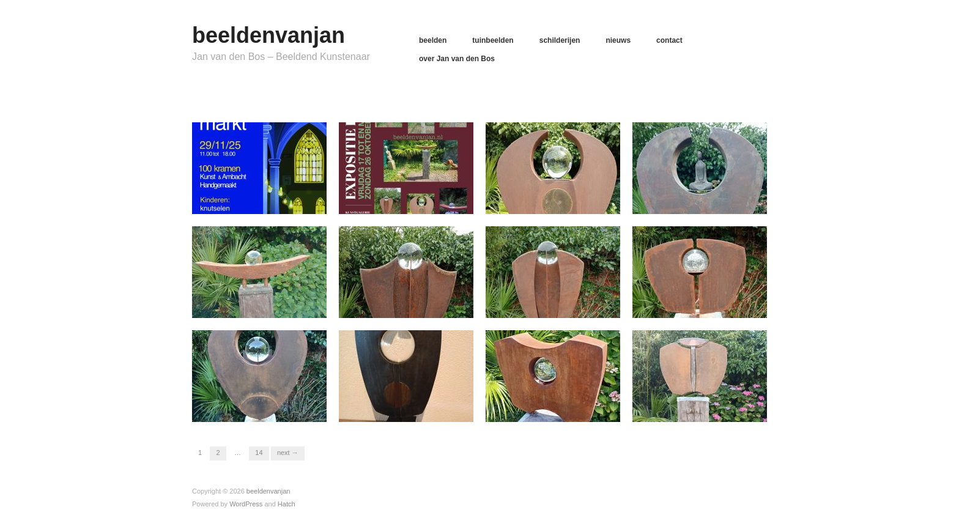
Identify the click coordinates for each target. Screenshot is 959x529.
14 (258, 452)
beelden (432, 40)
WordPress (245, 504)
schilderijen (559, 40)
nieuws (618, 40)
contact (669, 40)
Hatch (286, 504)
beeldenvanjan (268, 35)
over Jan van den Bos (457, 58)
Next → (287, 452)
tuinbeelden (492, 40)
